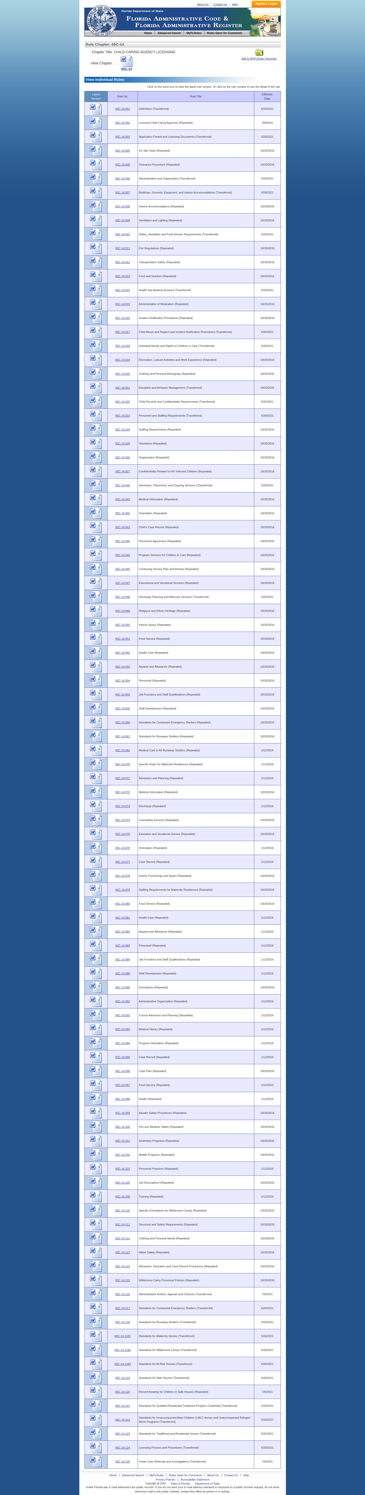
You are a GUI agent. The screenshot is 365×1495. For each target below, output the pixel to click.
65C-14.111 (122, 1224)
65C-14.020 (122, 373)
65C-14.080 (122, 903)
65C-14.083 (122, 945)
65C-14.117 (122, 1308)
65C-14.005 (122, 164)
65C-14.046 (122, 569)
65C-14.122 (122, 1419)
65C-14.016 (122, 317)
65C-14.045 (122, 555)
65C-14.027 (122, 471)
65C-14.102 (122, 1154)
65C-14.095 (122, 1057)
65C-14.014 (122, 290)
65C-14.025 (122, 443)
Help (235, 4)
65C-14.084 (122, 959)
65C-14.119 (122, 1377)
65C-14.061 (122, 736)
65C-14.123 (122, 1433)
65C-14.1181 (123, 1336)
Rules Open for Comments (185, 1475)
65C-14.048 (122, 596)
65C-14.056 (122, 708)
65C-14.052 (122, 652)
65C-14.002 (122, 122)
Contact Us (220, 4)
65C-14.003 (122, 136)
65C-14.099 (122, 1112)
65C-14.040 (122, 485)
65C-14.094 (122, 1043)
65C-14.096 (122, 1071)
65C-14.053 (122, 666)
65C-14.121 (122, 1405)
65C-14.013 (122, 276)
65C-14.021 (122, 387)
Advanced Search (133, 1475)
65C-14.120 (122, 1391)
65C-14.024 (122, 429)
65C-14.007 (122, 192)
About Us (203, 4)
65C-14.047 (122, 582)
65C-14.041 (122, 499)
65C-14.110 (122, 1210)
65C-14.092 (122, 1015)
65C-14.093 (122, 1029)
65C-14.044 (122, 541)
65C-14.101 (122, 1140)
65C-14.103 (122, 1168)
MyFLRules (157, 1475)
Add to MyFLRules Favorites (259, 57)
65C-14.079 (122, 889)
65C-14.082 (122, 931)
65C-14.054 (122, 680)
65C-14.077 (122, 861)
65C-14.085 (122, 973)
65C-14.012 (122, 262)
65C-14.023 (122, 415)
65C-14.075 (122, 833)
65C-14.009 (122, 220)
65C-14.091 (122, 1001)
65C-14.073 (122, 806)
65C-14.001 (122, 108)
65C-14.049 (122, 610)
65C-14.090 (122, 987)
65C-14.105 (122, 1196)
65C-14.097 (122, 1085)
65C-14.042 (122, 513)
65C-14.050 (122, 624)
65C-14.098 (122, 1098)
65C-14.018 (122, 345)
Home (101, 19)
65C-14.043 (122, 527)
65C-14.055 (122, 694)
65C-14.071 (122, 778)
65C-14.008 (122, 206)
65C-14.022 (122, 401)
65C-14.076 (122, 847)
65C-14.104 (122, 1182)
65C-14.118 (122, 1322)
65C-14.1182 (123, 1349)
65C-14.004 (122, 150)
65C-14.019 (122, 359)
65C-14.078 (122, 875)
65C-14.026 (122, 457)
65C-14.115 (122, 1280)
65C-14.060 (122, 722)
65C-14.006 (122, 178)
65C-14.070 (122, 764)
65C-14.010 (122, 234)
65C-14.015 (122, 304)
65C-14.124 (122, 1447)
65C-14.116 (122, 1294)
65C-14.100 (122, 1126)
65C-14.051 (122, 638)
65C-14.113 (122, 1252)
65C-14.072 (122, 792)
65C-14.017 (122, 331)
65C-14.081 (122, 917)
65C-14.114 (122, 1266)
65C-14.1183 (123, 1363)
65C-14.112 (122, 1238)
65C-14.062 (122, 750)
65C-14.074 (122, 820)
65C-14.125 (122, 1461)
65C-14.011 (122, 248)
